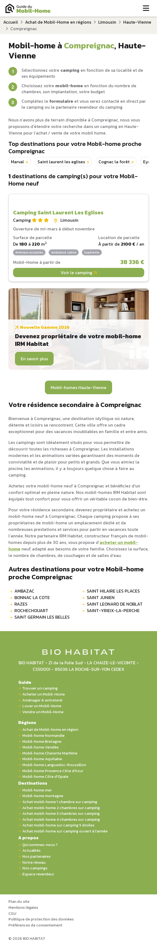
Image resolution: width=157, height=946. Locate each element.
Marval (17, 161)
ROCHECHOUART (31, 610)
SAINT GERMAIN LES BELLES (42, 617)
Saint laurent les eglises (61, 161)
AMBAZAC (24, 591)
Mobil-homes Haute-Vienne (78, 387)
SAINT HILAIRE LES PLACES (113, 591)
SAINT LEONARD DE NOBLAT (115, 604)
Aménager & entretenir (42, 700)
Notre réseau (34, 862)
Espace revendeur (38, 874)
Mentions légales (23, 907)
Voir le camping (79, 272)
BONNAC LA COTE (32, 597)
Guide (24, 682)
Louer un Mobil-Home (41, 706)
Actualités (31, 850)
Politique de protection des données (41, 919)
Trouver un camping (40, 688)
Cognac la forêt (114, 161)
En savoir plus (34, 358)
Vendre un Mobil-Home (42, 712)
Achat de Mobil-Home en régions (58, 22)
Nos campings (34, 868)
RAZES (20, 604)
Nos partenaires (36, 856)
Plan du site (18, 901)
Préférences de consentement (35, 925)
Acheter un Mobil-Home (43, 694)
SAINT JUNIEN (101, 597)
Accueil (10, 22)
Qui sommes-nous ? (40, 845)
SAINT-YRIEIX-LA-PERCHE (113, 610)
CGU (12, 913)
